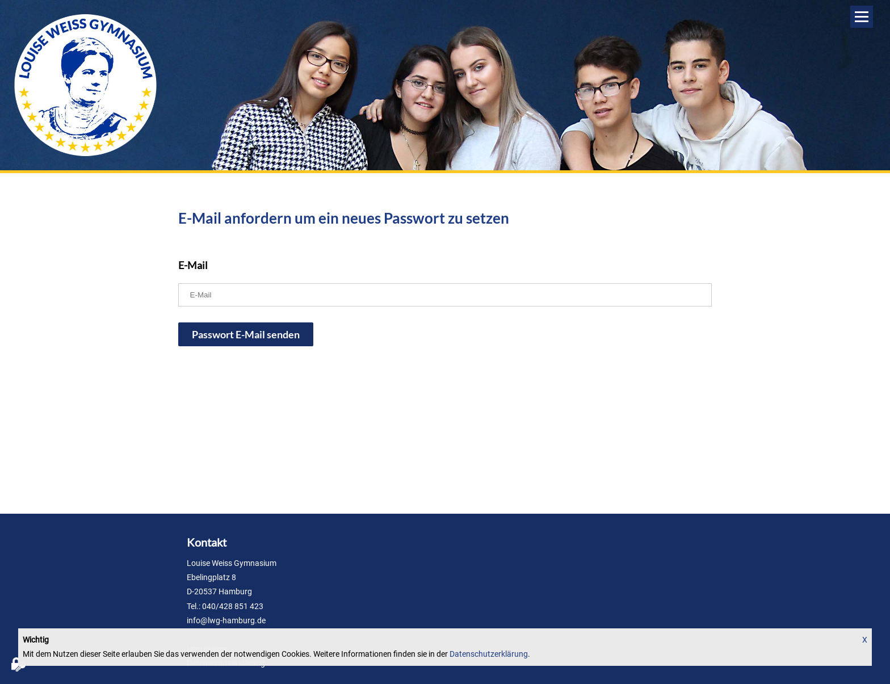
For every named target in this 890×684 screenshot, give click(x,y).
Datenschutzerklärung (489, 653)
